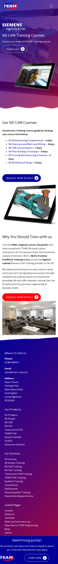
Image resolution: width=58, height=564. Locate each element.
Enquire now (12, 48)
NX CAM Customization (21, 147)
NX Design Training (15, 462)
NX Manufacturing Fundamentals (26, 140)
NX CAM (9, 422)
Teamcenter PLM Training (18, 473)
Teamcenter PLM (14, 429)
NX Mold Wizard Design (21, 162)
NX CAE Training (13, 470)
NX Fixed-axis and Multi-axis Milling (27, 144)
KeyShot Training (14, 481)
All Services (11, 459)
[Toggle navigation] (51, 6)
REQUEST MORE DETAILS (19, 178)
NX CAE (8, 426)
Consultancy (11, 484)
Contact (9, 510)
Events (8, 532)
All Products (11, 414)
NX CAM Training (13, 466)
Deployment (11, 488)
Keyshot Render (13, 437)
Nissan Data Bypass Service (19, 496)
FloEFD (8, 440)
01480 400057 (12, 362)
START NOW (34, 557)
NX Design (10, 418)
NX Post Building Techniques (24, 151)
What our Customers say (17, 521)
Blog (7, 528)
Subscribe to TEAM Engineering (21, 525)
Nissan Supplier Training (17, 492)
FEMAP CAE (11, 433)
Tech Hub (10, 517)
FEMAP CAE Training (15, 477)
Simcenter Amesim (15, 444)
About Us (9, 514)
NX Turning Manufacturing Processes (28, 155)
